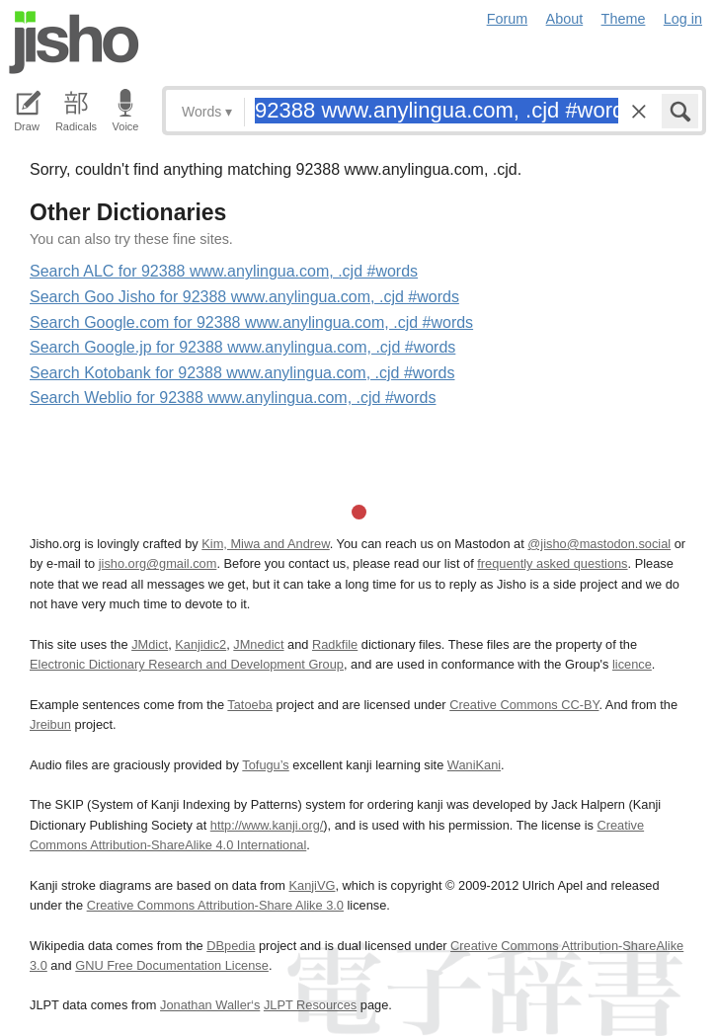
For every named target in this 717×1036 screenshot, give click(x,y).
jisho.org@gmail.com (158, 563)
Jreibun (50, 724)
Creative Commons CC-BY (523, 704)
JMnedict (258, 644)
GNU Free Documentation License (172, 965)
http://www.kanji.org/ (267, 825)
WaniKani (474, 764)
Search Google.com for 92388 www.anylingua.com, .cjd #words (251, 322)
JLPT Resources (310, 1004)
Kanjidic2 (200, 644)
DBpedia (230, 945)
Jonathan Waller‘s (210, 1004)
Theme (623, 19)
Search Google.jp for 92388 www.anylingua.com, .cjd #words (242, 347)
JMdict (149, 644)
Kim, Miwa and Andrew (265, 543)
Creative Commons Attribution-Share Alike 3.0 (215, 905)
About (565, 19)
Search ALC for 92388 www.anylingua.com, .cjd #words (224, 271)
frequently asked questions (552, 563)
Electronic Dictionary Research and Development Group (187, 664)
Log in (683, 19)
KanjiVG (311, 885)
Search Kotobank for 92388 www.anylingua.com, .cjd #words (242, 372)
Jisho (74, 42)
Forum (507, 19)
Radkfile (335, 644)
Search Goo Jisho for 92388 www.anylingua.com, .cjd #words (244, 296)
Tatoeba (250, 704)
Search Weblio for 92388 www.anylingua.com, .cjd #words (233, 397)
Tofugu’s (265, 764)
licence (632, 664)
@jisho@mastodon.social (599, 543)
